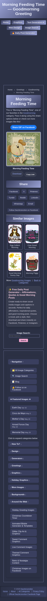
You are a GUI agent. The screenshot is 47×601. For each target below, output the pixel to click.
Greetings (20, 90)
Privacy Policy (38, 591)
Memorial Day (21, 432)
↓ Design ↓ (15, 451)
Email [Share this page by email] (30, 204)
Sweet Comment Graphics (19, 540)
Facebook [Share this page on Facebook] (13, 191)
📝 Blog (15, 382)
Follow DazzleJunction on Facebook (23, 210)
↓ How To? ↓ (16, 444)
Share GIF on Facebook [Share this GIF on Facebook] (23, 127)
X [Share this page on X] (24, 191)
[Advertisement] (23, 60)
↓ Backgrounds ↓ (18, 494)
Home (6, 22)
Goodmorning (33, 90)
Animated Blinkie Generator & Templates (22, 525)
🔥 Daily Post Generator (23, 33)
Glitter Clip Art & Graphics (19, 532)
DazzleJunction (27, 589)
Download (17, 174)
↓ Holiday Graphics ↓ (20, 480)
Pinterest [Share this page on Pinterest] (34, 191)
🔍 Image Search (20, 376)
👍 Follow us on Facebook (19, 388)
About (13, 591)
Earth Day (19, 408)
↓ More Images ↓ (18, 487)
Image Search (31, 28)
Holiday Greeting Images (23, 510)
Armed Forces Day (20, 425)
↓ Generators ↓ (17, 458)
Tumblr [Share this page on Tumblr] (12, 198)
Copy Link (30, 174)
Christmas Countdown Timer (22, 517)
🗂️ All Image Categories (23, 370)
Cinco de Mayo (21, 413)
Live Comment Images (22, 547)
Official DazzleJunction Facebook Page (24, 594)
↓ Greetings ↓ (16, 466)
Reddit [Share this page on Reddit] (23, 198)
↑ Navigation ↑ (17, 362)
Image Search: (23, 333)
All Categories (24, 591)
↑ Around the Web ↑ (19, 502)
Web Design (14, 28)
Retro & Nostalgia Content (20, 562)
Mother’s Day (21, 419)
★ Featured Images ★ (20, 399)
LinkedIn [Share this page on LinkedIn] (34, 198)
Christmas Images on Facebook (21, 569)
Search (23, 340)
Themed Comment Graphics (20, 554)
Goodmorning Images (21, 280)
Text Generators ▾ (35, 22)
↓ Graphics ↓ (16, 473)
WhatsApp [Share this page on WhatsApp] (18, 204)
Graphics (18, 22)
